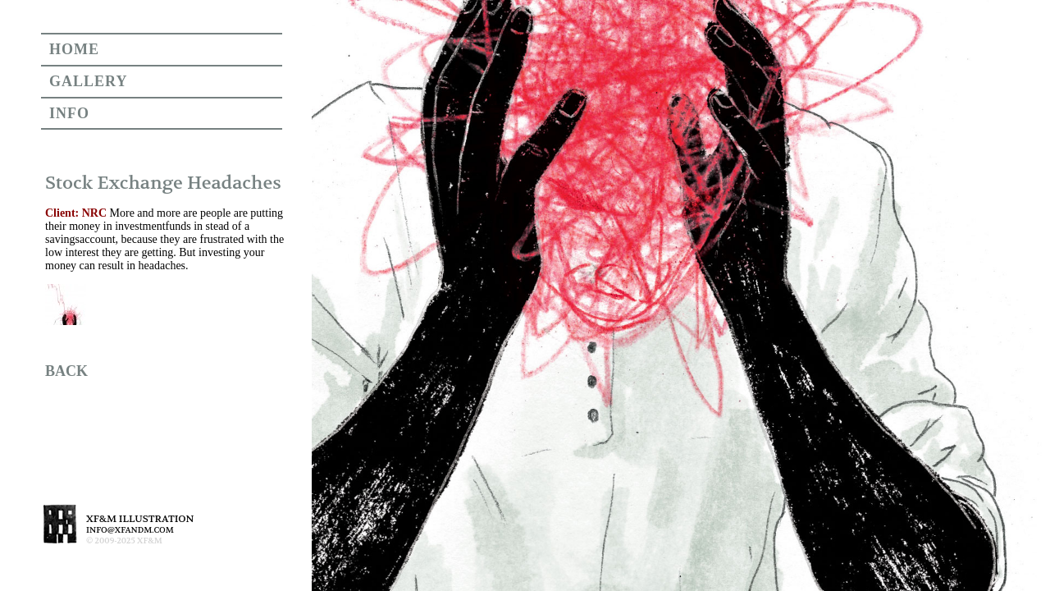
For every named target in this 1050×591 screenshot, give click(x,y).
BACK (66, 371)
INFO (69, 113)
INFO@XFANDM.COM (130, 530)
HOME (74, 49)
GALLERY (88, 81)
